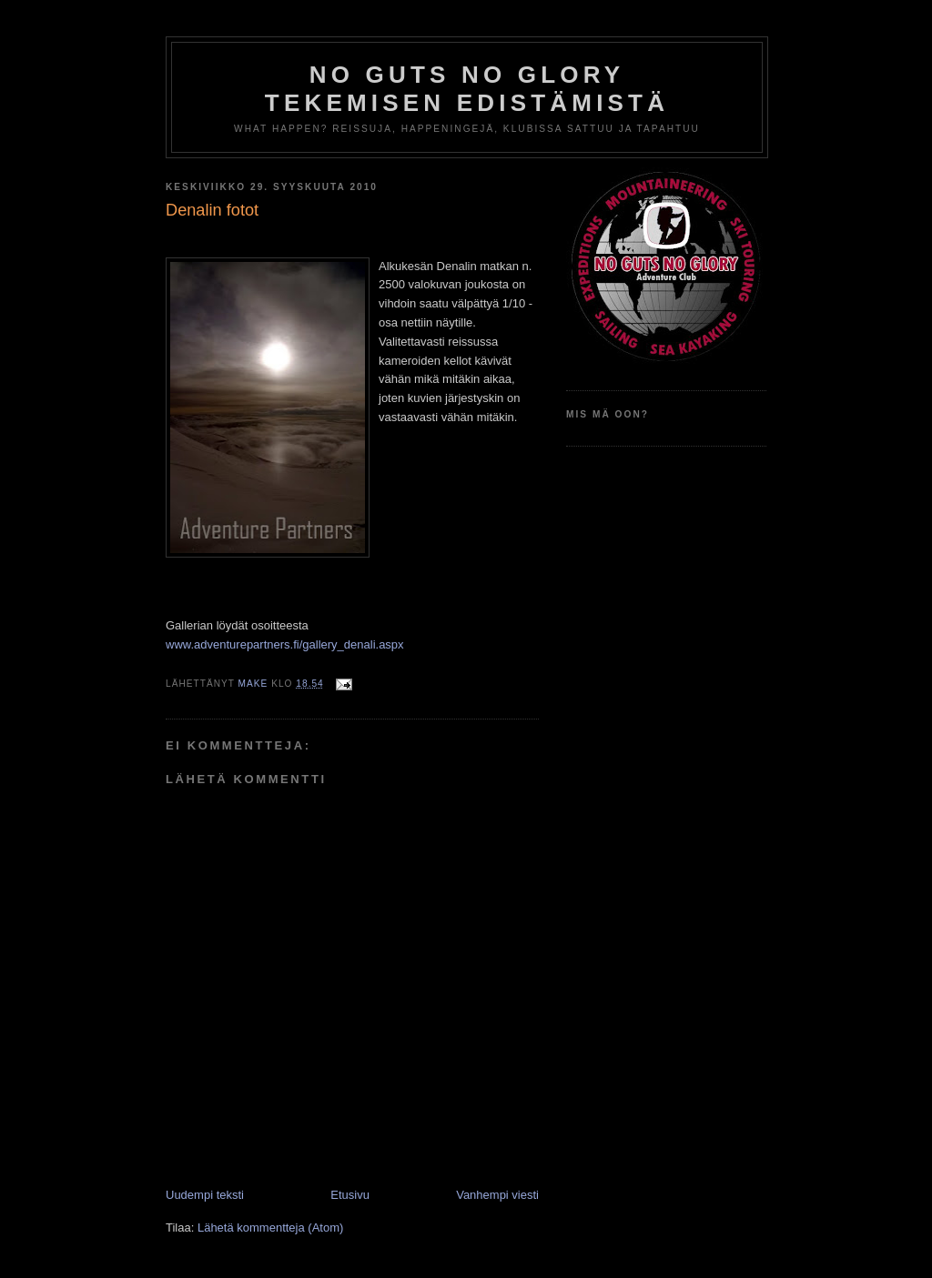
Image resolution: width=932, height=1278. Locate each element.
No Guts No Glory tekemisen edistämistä (467, 88)
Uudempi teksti (205, 1195)
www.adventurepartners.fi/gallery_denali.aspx (285, 644)
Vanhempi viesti (497, 1195)
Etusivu (350, 1195)
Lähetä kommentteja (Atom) (270, 1227)
